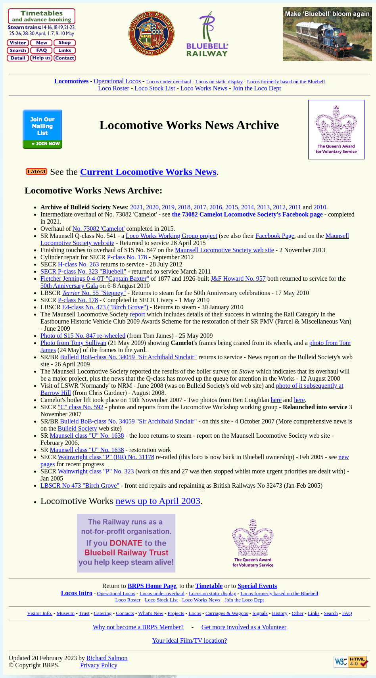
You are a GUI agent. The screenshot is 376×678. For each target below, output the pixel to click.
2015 (231, 207)
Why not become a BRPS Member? (138, 627)
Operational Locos (117, 81)
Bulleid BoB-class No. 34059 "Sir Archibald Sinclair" (128, 357)
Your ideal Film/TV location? (189, 640)
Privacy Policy (98, 665)
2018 (184, 207)
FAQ (347, 613)
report (137, 314)
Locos (194, 613)
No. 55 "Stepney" (94, 292)
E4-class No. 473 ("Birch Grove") (105, 307)
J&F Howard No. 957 (238, 278)
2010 (319, 207)
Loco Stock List (154, 88)
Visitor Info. (39, 613)
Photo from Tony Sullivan (73, 342)
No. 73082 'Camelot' (99, 228)
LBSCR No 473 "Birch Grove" (79, 485)
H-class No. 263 (78, 264)
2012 (279, 207)
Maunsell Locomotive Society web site (224, 250)
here (276, 399)
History (280, 613)
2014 (247, 207)
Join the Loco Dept (257, 88)
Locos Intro (76, 593)
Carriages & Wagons (226, 613)
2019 (168, 207)
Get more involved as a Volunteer (243, 627)
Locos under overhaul (168, 81)
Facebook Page (275, 235)
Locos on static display (219, 81)
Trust (84, 613)
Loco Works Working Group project (171, 235)
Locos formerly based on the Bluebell (286, 81)
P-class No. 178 (127, 257)
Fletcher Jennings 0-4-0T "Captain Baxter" (94, 278)
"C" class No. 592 (80, 407)
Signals (259, 613)
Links (314, 613)
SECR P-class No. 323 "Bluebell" (83, 271)
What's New (150, 613)
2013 (263, 207)
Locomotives (71, 81)
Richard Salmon (107, 658)
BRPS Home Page (152, 585)
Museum (66, 613)
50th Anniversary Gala (69, 285)
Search (331, 613)
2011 (295, 207)
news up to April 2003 (158, 501)
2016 (215, 207)
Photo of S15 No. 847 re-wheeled (82, 335)
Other (297, 613)
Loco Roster (113, 88)
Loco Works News (203, 88)
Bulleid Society (77, 428)
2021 (136, 207)
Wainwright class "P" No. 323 (96, 471)
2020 (152, 207)
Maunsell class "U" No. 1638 (87, 435)
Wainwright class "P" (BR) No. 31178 (106, 457)
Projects (176, 613)
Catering (103, 613)
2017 (200, 207)
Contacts (125, 613)
